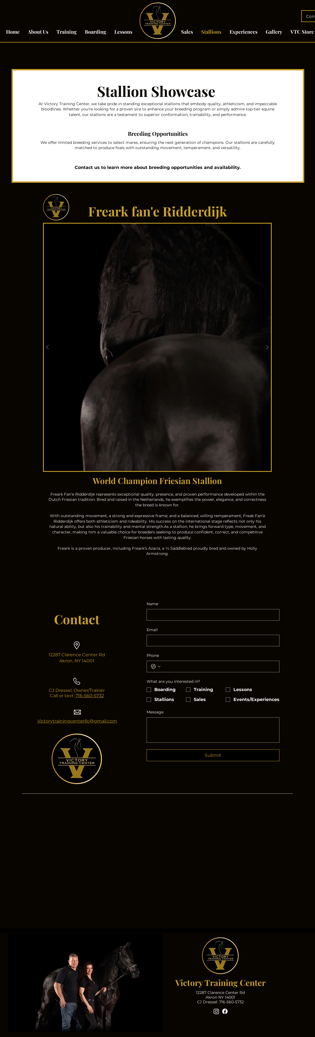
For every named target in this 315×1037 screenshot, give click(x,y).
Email (152, 629)
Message (155, 712)
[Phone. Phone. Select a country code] (155, 666)
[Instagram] (216, 1011)
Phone (153, 655)
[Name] (211, 614)
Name (152, 603)
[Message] (213, 730)
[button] (157, 347)
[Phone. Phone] (218, 666)
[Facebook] (224, 1011)
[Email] (211, 640)
